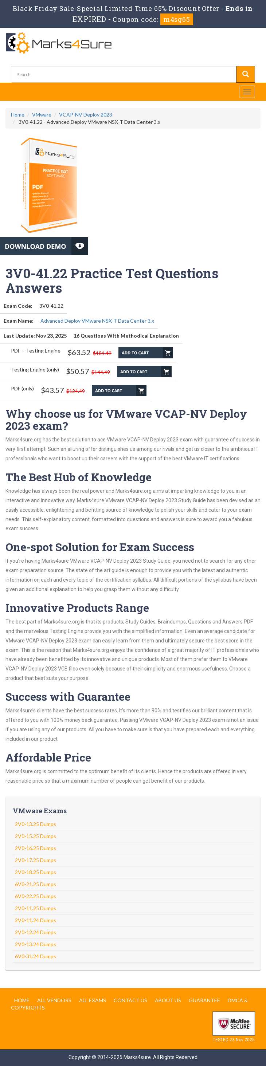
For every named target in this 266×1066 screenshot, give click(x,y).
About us (168, 1000)
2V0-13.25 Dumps (35, 824)
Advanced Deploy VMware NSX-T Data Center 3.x (97, 321)
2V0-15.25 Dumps (35, 836)
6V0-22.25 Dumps (35, 896)
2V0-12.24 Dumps (35, 932)
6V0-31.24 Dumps (35, 956)
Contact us (130, 1000)
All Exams (92, 1000)
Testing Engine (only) (35, 369)
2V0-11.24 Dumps (35, 920)
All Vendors (54, 1000)
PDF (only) (22, 388)
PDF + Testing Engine (35, 350)
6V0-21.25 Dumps (35, 884)
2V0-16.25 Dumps (35, 848)
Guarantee (204, 1000)
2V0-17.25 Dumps (35, 860)
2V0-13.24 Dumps (35, 944)
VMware (41, 114)
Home (17, 114)
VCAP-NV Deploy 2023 (85, 114)
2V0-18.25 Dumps (35, 872)
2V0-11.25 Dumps (35, 908)
